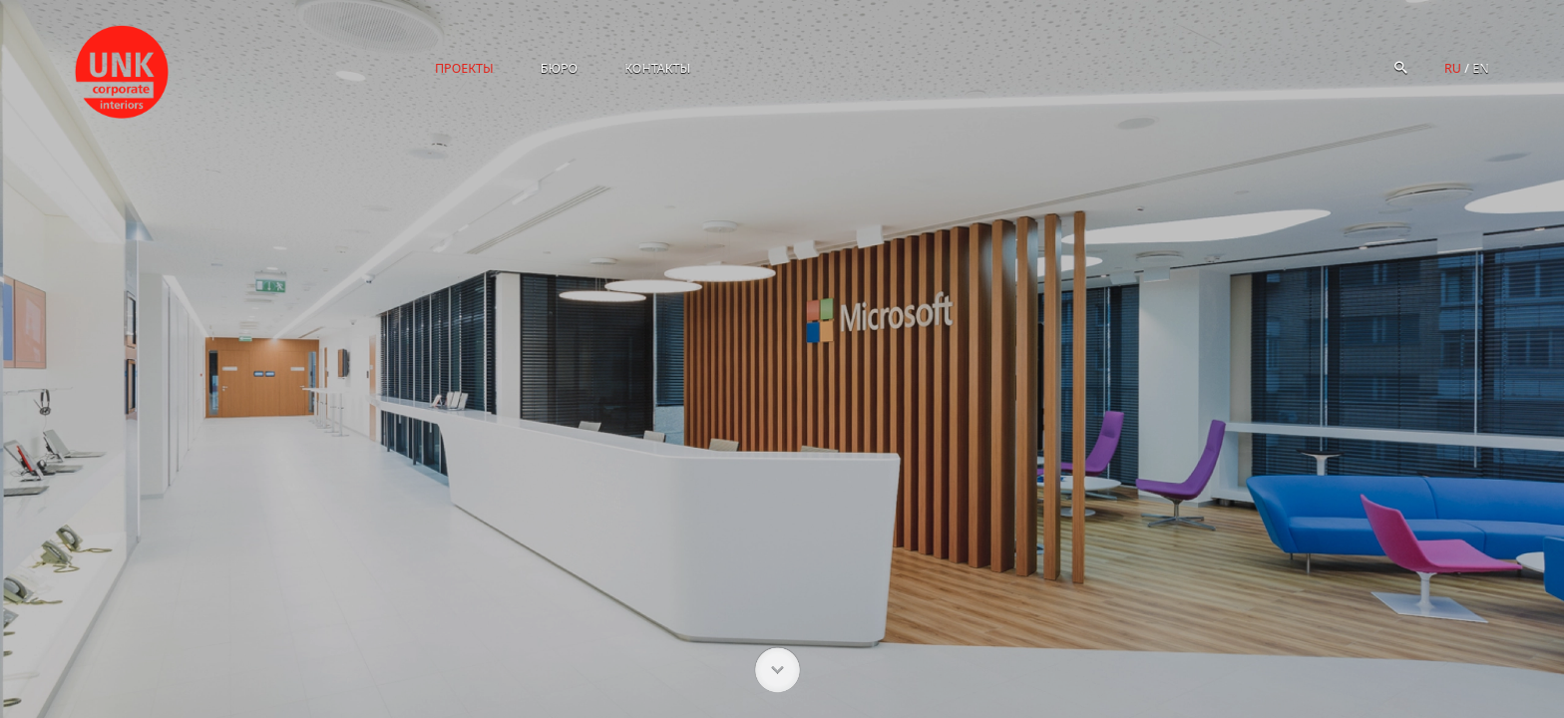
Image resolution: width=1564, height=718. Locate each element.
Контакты (657, 68)
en (1480, 68)
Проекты (464, 68)
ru (1452, 68)
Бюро (559, 68)
